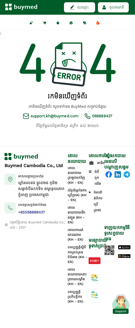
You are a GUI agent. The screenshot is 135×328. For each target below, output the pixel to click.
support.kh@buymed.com (54, 116)
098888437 (102, 116)
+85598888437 (31, 212)
